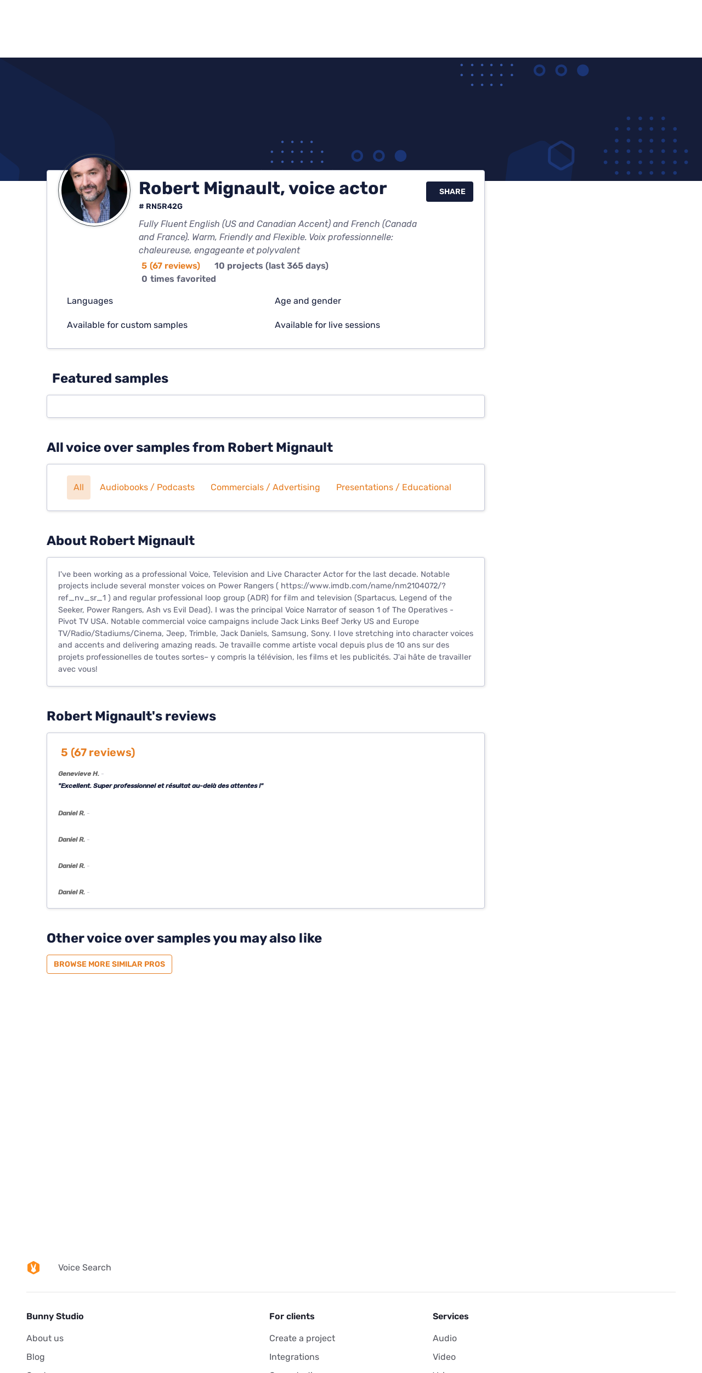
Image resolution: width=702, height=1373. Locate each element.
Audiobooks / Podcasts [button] (147, 487)
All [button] (78, 487)
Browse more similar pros (109, 964)
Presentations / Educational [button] (393, 487)
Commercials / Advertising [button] (265, 487)
